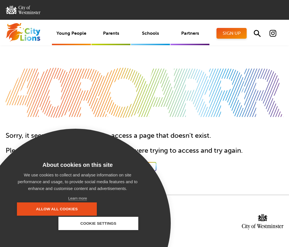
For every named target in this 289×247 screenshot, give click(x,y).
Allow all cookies (45, 223)
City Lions (23, 32)
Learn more (77, 198)
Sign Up (232, 33)
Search (257, 33)
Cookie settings (110, 223)
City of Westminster (23, 10)
